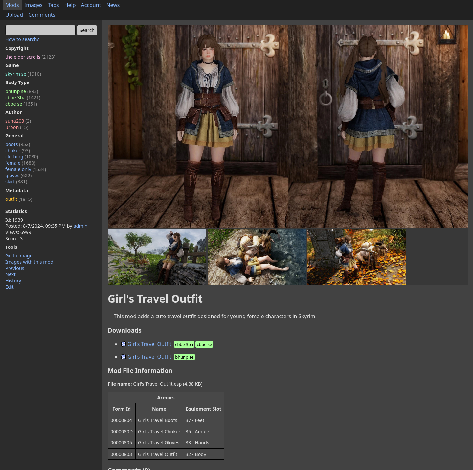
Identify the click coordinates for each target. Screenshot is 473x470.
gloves (18, 175)
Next (10, 274)
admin (80, 226)
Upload (14, 14)
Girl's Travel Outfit (167, 344)
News (113, 5)
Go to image (19, 255)
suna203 (18, 121)
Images (33, 5)
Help (70, 5)
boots (17, 144)
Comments (41, 14)
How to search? (22, 39)
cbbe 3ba (22, 97)
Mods (12, 5)
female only (25, 169)
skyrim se (23, 74)
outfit (18, 199)
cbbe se (21, 104)
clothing (21, 156)
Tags (53, 5)
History (13, 280)
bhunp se (21, 91)
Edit (9, 287)
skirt (16, 181)
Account (91, 5)
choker (17, 150)
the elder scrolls (30, 57)
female (20, 163)
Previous (14, 268)
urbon (16, 127)
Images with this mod (29, 262)
